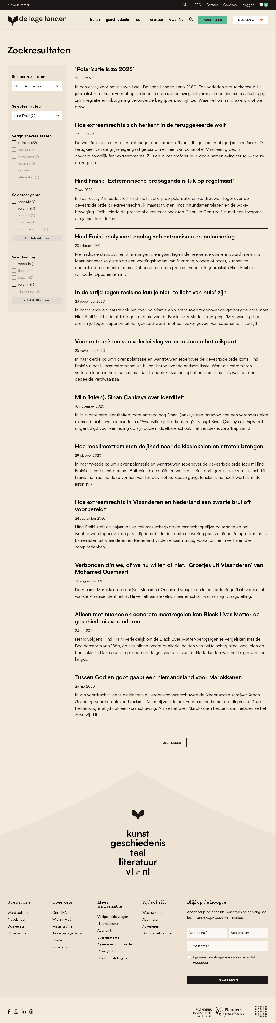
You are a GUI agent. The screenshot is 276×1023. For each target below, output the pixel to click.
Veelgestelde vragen (112, 913)
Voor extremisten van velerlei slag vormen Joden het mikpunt (155, 340)
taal (138, 849)
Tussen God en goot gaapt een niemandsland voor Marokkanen (158, 674)
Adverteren (150, 923)
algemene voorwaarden (232, 954)
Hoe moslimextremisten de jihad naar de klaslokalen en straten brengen (169, 444)
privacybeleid (200, 960)
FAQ (198, 5)
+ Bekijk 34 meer (37, 238)
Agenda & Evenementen (108, 930)
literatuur (138, 858)
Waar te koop (152, 909)
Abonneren (213, 20)
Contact (212, 5)
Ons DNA (59, 909)
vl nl (138, 868)
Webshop (230, 5)
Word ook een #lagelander (18, 913)
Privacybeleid (107, 948)
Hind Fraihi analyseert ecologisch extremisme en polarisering (155, 235)
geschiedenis (138, 839)
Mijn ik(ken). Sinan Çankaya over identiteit (129, 395)
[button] (37, 142)
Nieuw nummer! (19, 5)
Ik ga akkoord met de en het (223, 957)
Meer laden (171, 739)
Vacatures (59, 944)
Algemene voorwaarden (115, 941)
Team (67, 930)
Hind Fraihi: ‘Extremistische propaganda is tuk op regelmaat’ (154, 180)
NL (185, 5)
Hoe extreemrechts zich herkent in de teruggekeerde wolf (150, 124)
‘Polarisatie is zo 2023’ (104, 68)
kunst (138, 830)
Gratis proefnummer (157, 930)
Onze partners (18, 930)
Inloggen (248, 5)
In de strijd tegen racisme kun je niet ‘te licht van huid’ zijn (151, 291)
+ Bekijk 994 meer (37, 300)
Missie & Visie (62, 923)
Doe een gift (250, 20)
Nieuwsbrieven (108, 920)
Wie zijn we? (62, 916)
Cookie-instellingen (112, 955)
